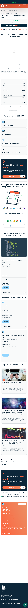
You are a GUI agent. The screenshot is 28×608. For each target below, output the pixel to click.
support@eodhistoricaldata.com (12, 603)
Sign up (24, 5)
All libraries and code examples (14, 213)
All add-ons (14, 226)
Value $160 (22, 504)
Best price (22, 29)
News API (15, 29)
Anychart (25, 64)
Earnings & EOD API (6, 29)
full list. (21, 528)
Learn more (14, 2)
